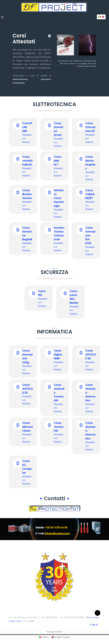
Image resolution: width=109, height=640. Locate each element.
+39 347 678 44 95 (56, 527)
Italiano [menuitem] (45, 637)
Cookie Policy (15, 621)
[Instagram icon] (97, 624)
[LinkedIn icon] (94, 624)
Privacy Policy (92, 617)
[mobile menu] (2, 17)
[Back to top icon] (97, 613)
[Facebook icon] (91, 624)
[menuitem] (43, 637)
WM (32, 621)
